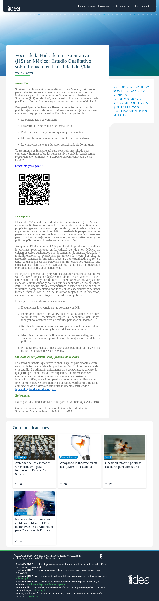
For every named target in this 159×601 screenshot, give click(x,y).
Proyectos (103, 6)
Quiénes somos (86, 6)
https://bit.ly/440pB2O (29, 166)
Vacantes (146, 6)
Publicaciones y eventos (125, 6)
